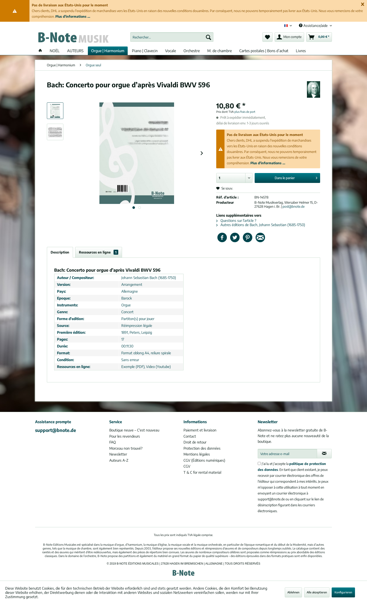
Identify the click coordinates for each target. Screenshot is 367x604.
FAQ (112, 442)
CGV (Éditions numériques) (204, 460)
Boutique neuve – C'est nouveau (134, 430)
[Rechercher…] (171, 37)
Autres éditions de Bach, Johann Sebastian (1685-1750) (260, 225)
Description (60, 252)
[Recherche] (208, 37)
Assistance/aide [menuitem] (314, 25)
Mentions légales (197, 454)
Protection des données (202, 448)
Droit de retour (195, 442)
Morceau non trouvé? (126, 448)
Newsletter (118, 454)
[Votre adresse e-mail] (287, 453)
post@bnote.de (293, 206)
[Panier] (319, 37)
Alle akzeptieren (317, 592)
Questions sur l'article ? (236, 220)
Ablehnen (293, 592)
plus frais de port (244, 112)
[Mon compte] (289, 37)
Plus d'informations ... (72, 16)
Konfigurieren (343, 592)
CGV (187, 466)
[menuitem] (171, 37)
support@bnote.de (55, 430)
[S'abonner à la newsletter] (324, 453)
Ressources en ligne (98, 252)
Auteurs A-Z (118, 460)
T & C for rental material (202, 472)
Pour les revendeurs (124, 436)
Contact (190, 436)
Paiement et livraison (200, 430)
